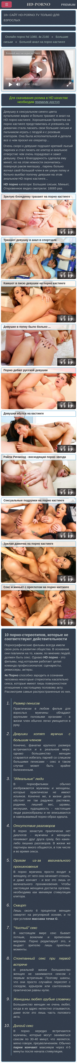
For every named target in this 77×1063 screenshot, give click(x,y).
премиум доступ (47, 102)
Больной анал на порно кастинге (42, 41)
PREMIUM (68, 4)
